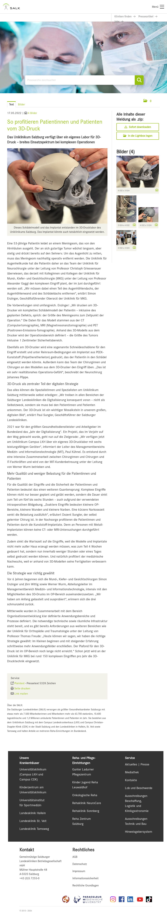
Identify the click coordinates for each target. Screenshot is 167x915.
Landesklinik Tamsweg (34, 829)
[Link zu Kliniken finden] (125, 16)
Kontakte (131, 780)
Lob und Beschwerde (138, 788)
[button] (147, 101)
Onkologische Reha (84, 795)
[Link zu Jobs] (118, 21)
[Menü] (158, 7)
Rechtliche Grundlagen (85, 885)
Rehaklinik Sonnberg (85, 811)
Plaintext (19, 683)
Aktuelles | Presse (137, 764)
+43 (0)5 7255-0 (29, 878)
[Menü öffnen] (156, 101)
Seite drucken (22, 688)
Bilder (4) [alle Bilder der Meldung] (125, 152)
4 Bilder (32, 113)
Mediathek (132, 772)
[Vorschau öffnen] (57, 186)
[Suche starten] (139, 80)
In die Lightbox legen (137, 135)
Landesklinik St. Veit (32, 821)
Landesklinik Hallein (32, 813)
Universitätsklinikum (32, 769)
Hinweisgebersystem (138, 831)
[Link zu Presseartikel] (147, 16)
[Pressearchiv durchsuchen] (84, 80)
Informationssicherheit (85, 878)
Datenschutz (79, 864)
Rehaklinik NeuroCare (86, 803)
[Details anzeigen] (156, 190)
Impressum (78, 871)
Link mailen (21, 693)
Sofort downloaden (137, 127)
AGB (74, 856)
